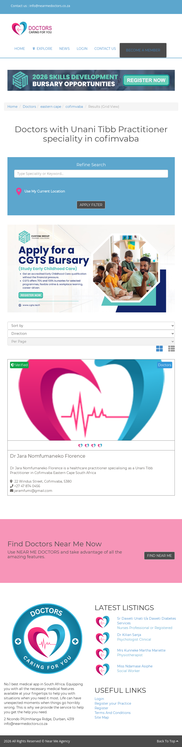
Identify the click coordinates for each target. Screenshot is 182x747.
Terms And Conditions (113, 713)
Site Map (102, 717)
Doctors (29, 107)
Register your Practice (113, 703)
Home (12, 107)
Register (101, 708)
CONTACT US (105, 49)
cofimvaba (74, 107)
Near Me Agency (57, 741)
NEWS (64, 49)
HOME (19, 49)
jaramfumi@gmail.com (31, 491)
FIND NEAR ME (159, 556)
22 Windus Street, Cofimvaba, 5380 (41, 481)
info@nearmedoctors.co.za (50, 5)
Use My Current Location (39, 191)
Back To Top (167, 741)
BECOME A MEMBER (143, 50)
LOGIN (82, 49)
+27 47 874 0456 (25, 486)
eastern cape (50, 107)
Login (99, 699)
